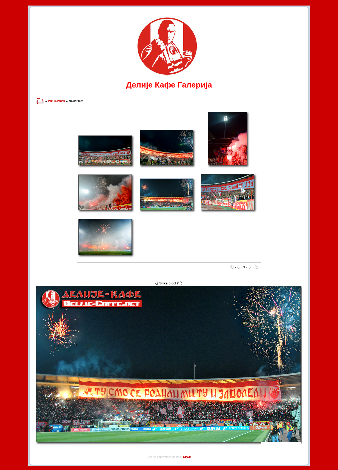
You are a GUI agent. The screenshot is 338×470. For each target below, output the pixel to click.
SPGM (187, 456)
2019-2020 (56, 101)
